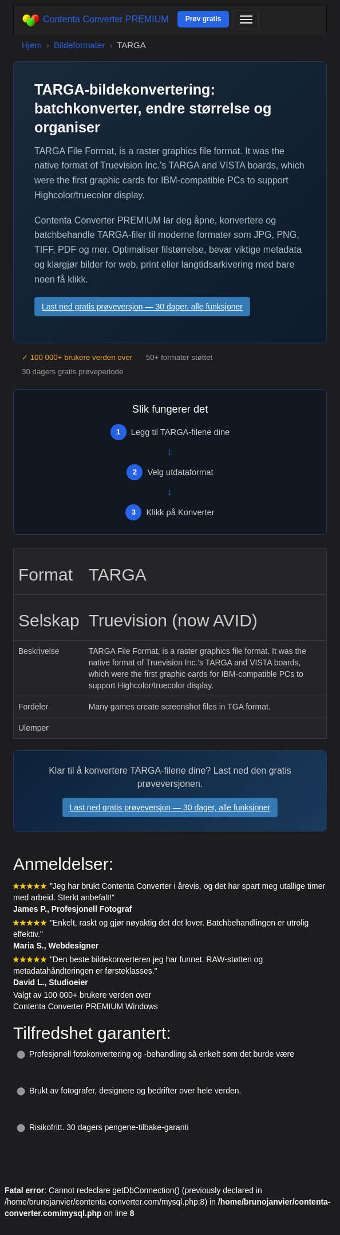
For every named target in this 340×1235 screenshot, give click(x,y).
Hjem (32, 45)
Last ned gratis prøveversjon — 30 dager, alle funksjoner (142, 306)
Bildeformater (79, 45)
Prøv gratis (203, 19)
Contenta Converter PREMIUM (95, 20)
